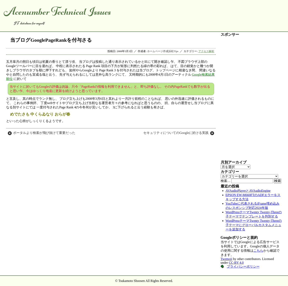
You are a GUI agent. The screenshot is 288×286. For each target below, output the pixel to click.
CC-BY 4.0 (236, 262)
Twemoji (226, 259)
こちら (258, 250)
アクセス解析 (206, 51)
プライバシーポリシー (243, 266)
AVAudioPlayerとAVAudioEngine (248, 190)
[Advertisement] (251, 98)
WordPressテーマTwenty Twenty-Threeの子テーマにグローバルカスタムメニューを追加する (254, 225)
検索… (225, 181)
